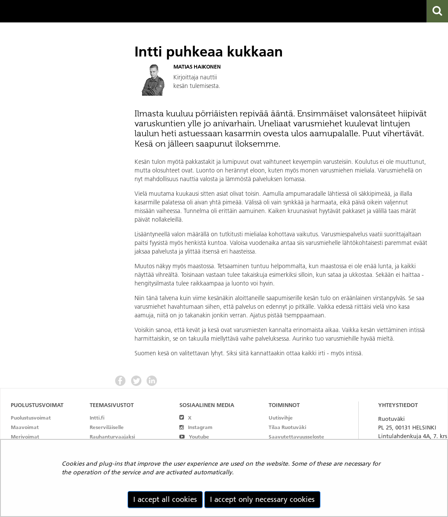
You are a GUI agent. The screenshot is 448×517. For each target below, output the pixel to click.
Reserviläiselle (107, 427)
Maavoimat (25, 427)
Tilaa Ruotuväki (287, 427)
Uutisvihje (281, 417)
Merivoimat (25, 436)
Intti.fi (97, 417)
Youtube (194, 436)
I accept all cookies (165, 499)
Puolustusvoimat (31, 417)
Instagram (196, 427)
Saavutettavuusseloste (296, 436)
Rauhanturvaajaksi (112, 436)
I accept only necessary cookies (262, 499)
